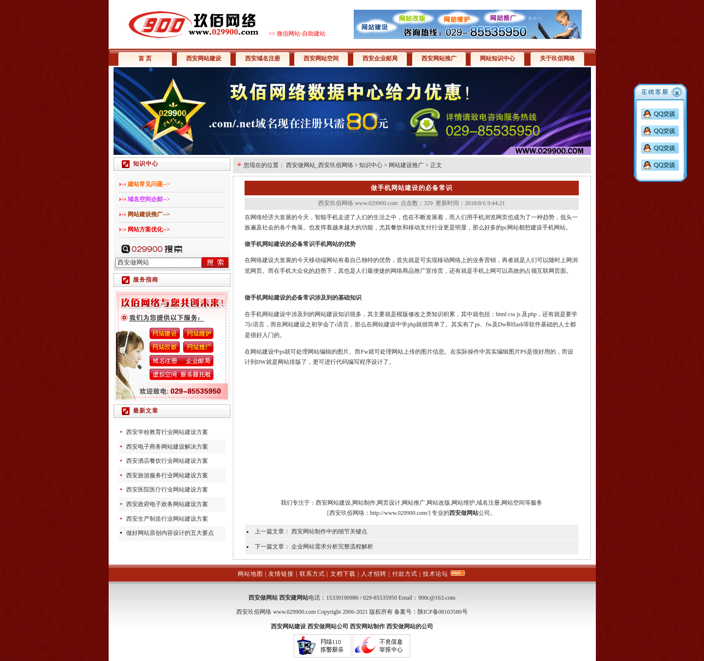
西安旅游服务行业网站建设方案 (167, 475)
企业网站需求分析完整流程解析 (332, 546)
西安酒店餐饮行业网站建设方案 (167, 460)
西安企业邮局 (380, 58)
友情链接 (281, 573)
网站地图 (250, 573)
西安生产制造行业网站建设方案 (167, 518)
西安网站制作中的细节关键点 (329, 531)
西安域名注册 (262, 58)
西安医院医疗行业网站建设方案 (167, 489)
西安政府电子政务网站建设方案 (167, 504)
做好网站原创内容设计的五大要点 (170, 532)
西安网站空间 (321, 58)
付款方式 (405, 573)
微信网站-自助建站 (301, 33)
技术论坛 (435, 573)
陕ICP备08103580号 (443, 611)
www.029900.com (294, 611)
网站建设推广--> (149, 214)
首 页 (145, 58)
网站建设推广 (406, 165)
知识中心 (370, 165)
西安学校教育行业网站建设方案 (167, 432)
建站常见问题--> (149, 184)
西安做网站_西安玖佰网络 (319, 165)
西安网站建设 (203, 58)
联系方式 (312, 573)
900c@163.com (436, 597)
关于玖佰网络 (557, 58)
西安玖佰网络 (346, 513)
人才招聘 (373, 573)
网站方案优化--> (149, 229)
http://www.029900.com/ (399, 513)
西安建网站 (293, 597)
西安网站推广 (439, 58)
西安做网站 (263, 597)
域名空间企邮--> (149, 199)
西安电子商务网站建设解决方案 (167, 446)
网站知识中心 (497, 58)
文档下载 (343, 573)
